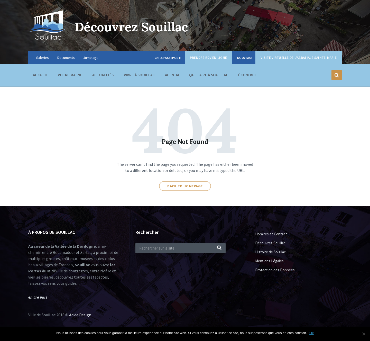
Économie (247, 76)
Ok (311, 333)
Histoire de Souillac (270, 252)
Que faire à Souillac (208, 76)
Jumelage (90, 57)
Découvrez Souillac (131, 27)
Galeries (42, 57)
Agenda (172, 74)
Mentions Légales (269, 261)
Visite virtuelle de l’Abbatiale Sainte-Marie (299, 58)
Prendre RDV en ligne (208, 58)
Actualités (103, 74)
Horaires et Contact (271, 234)
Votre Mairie (70, 76)
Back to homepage (185, 186)
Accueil (40, 74)
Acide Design (80, 314)
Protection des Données (275, 270)
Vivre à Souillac (139, 76)
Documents (66, 57)
